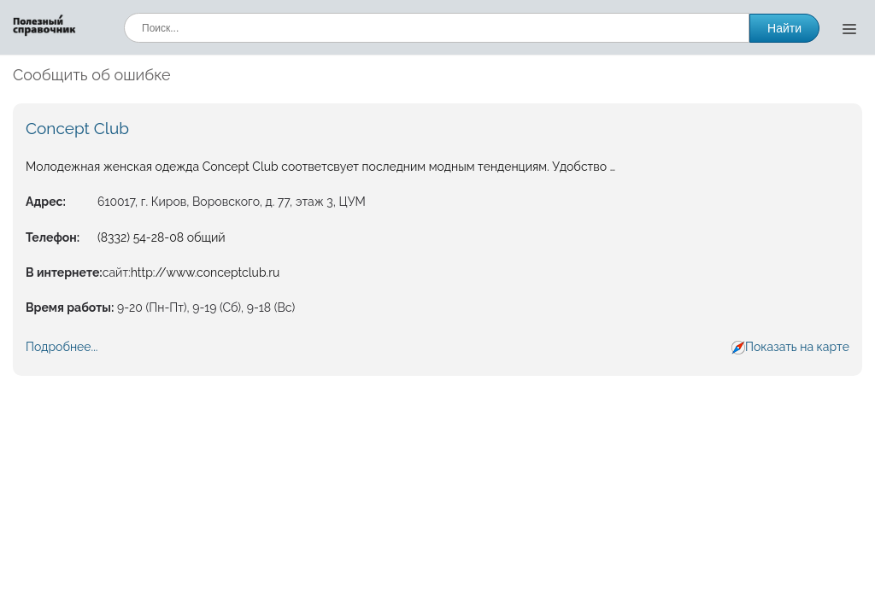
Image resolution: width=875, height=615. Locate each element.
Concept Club (77, 128)
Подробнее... (61, 347)
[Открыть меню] (849, 28)
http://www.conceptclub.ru (205, 272)
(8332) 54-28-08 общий (161, 237)
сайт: (117, 272)
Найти (784, 28)
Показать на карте (797, 347)
